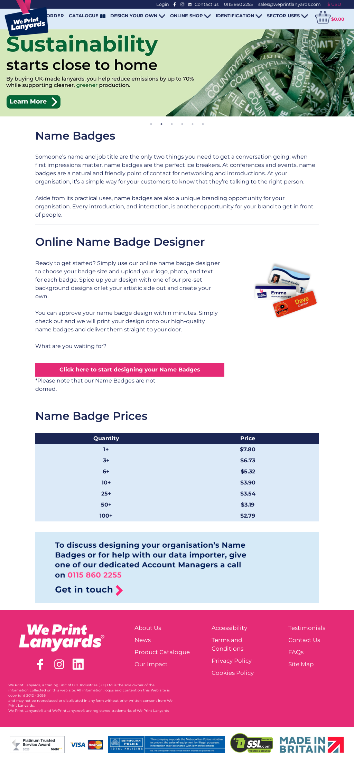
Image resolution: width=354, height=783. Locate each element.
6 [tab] (202, 124)
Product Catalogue (162, 652)
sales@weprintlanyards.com (289, 4)
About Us (147, 627)
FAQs (296, 652)
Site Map (301, 664)
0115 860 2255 (238, 4)
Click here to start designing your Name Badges (129, 369)
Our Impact (151, 664)
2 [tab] (161, 124)
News (142, 639)
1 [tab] (151, 124)
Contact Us (304, 639)
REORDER (52, 15)
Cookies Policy (233, 672)
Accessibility (229, 627)
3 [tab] (171, 124)
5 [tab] (192, 124)
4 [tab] (182, 124)
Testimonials (306, 627)
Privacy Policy (232, 660)
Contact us (206, 4)
